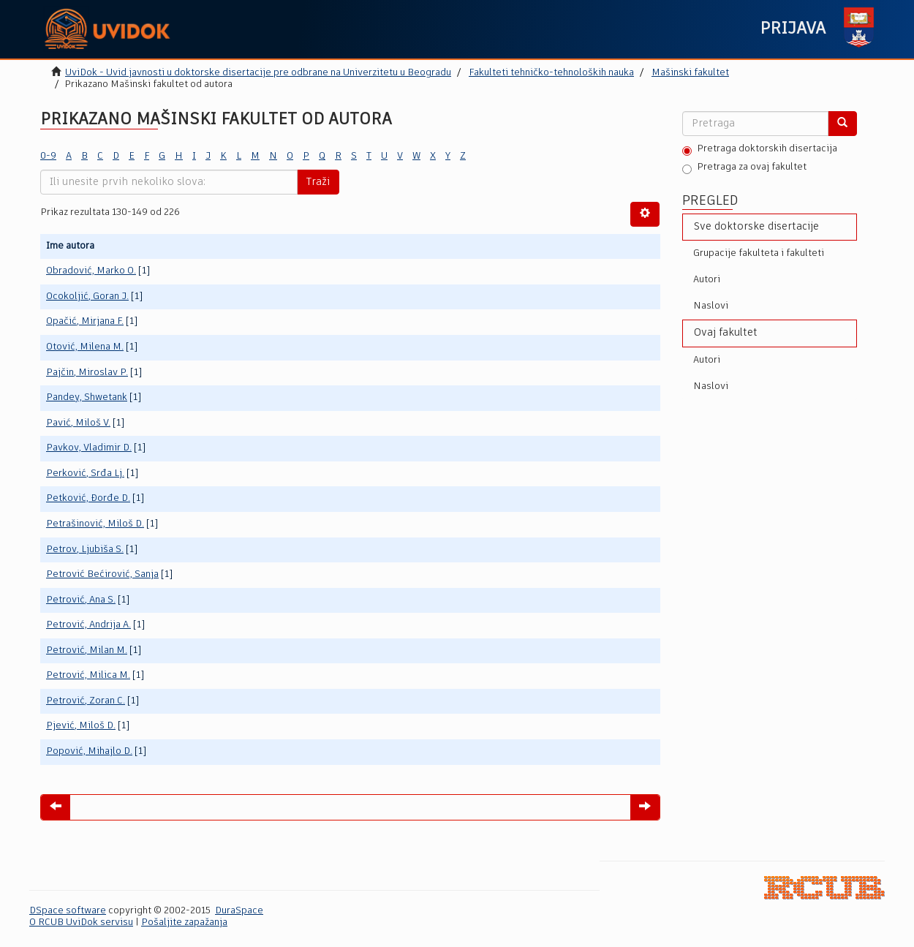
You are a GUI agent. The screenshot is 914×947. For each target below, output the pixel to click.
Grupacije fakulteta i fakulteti (758, 253)
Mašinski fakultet (690, 73)
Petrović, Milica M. (88, 675)
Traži (318, 182)
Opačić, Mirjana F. (85, 321)
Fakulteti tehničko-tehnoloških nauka (551, 73)
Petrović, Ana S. (81, 600)
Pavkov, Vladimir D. (89, 448)
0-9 (48, 156)
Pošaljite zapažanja (184, 922)
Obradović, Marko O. (91, 271)
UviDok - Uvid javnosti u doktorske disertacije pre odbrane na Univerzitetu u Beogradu (258, 73)
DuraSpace (239, 911)
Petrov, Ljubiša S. (85, 549)
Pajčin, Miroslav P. (87, 372)
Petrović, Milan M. (86, 650)
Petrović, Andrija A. (88, 625)
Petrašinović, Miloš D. (95, 524)
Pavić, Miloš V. (78, 423)
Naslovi (710, 306)
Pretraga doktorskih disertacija (759, 150)
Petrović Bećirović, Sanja (102, 574)
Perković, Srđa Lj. (85, 473)
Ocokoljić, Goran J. (87, 296)
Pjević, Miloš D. (81, 726)
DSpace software (67, 911)
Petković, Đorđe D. (88, 498)
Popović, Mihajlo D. (89, 751)
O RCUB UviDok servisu (81, 922)
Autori (706, 279)
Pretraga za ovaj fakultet (744, 168)
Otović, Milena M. (85, 347)
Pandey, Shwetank (86, 397)
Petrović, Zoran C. (85, 701)
